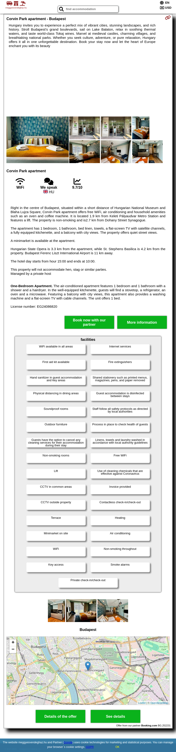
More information (142, 322)
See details (115, 716)
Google (68, 742)
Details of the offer (60, 716)
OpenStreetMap (159, 703)
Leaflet (142, 703)
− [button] (12, 649)
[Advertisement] (87, 82)
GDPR (90, 747)
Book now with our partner (89, 322)
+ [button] (12, 642)
